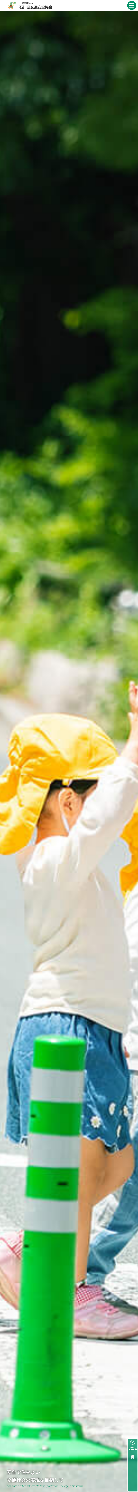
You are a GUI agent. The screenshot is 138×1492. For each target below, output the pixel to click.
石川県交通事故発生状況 (133, 1468)
